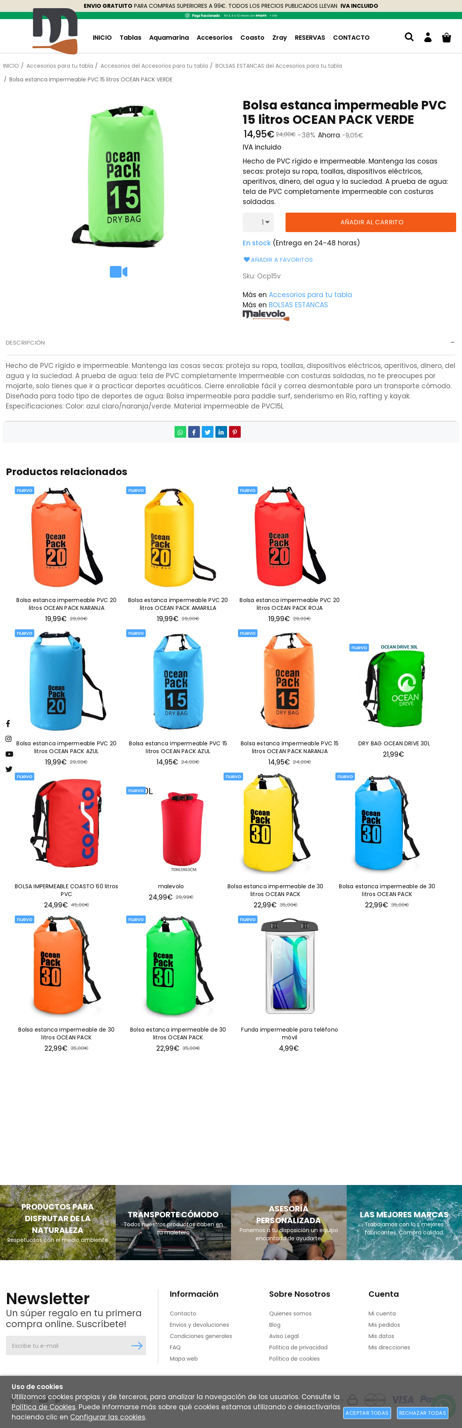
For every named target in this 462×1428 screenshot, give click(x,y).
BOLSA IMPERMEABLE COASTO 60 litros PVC (66, 892)
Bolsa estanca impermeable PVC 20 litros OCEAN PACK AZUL (66, 749)
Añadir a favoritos (278, 259)
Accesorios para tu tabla (310, 294)
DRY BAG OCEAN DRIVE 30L (394, 744)
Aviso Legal (284, 1336)
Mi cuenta (382, 1313)
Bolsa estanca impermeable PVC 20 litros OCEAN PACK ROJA (290, 605)
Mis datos (381, 1336)
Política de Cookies (44, 1407)
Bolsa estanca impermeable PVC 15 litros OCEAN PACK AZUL (178, 749)
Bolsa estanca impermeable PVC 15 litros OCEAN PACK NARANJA (290, 749)
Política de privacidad (298, 1347)
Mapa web (184, 1359)
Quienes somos (290, 1313)
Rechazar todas (422, 1413)
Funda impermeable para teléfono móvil (289, 1036)
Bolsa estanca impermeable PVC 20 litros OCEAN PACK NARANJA (66, 605)
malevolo (171, 888)
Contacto (183, 1313)
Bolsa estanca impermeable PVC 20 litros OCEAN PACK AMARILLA (178, 605)
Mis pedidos (384, 1325)
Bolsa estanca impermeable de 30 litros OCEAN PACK (275, 892)
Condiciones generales (201, 1336)
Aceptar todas (367, 1413)
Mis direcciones (389, 1347)
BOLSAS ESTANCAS (298, 305)
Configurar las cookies (107, 1417)
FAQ (175, 1347)
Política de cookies (294, 1359)
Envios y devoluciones (199, 1325)
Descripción (25, 342)
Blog (274, 1325)
